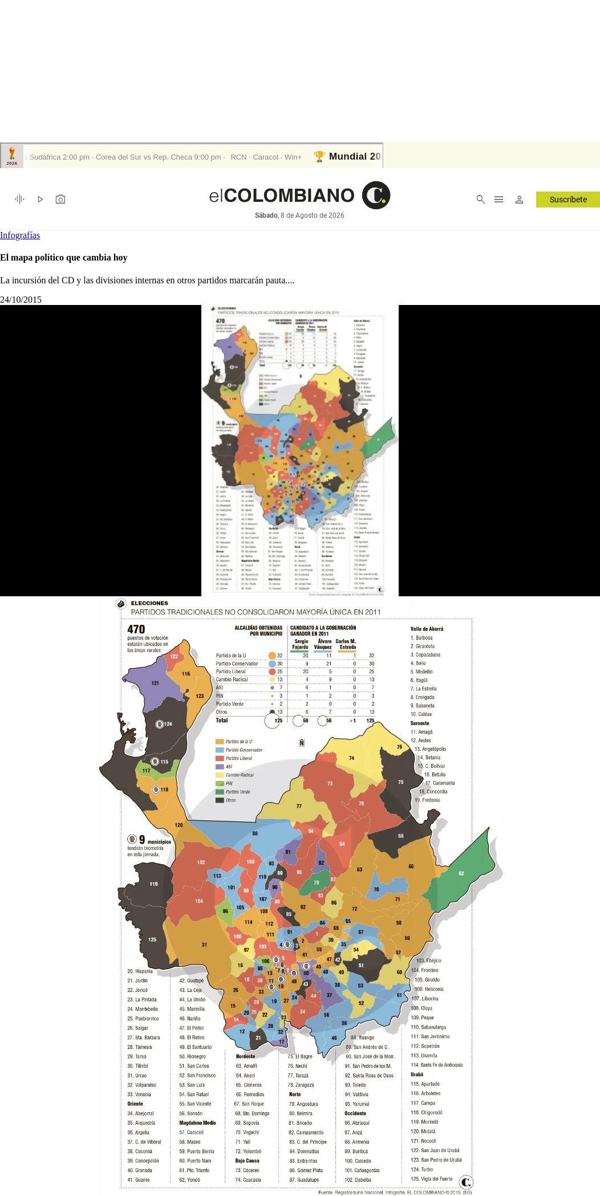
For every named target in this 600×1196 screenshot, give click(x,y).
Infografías (20, 235)
